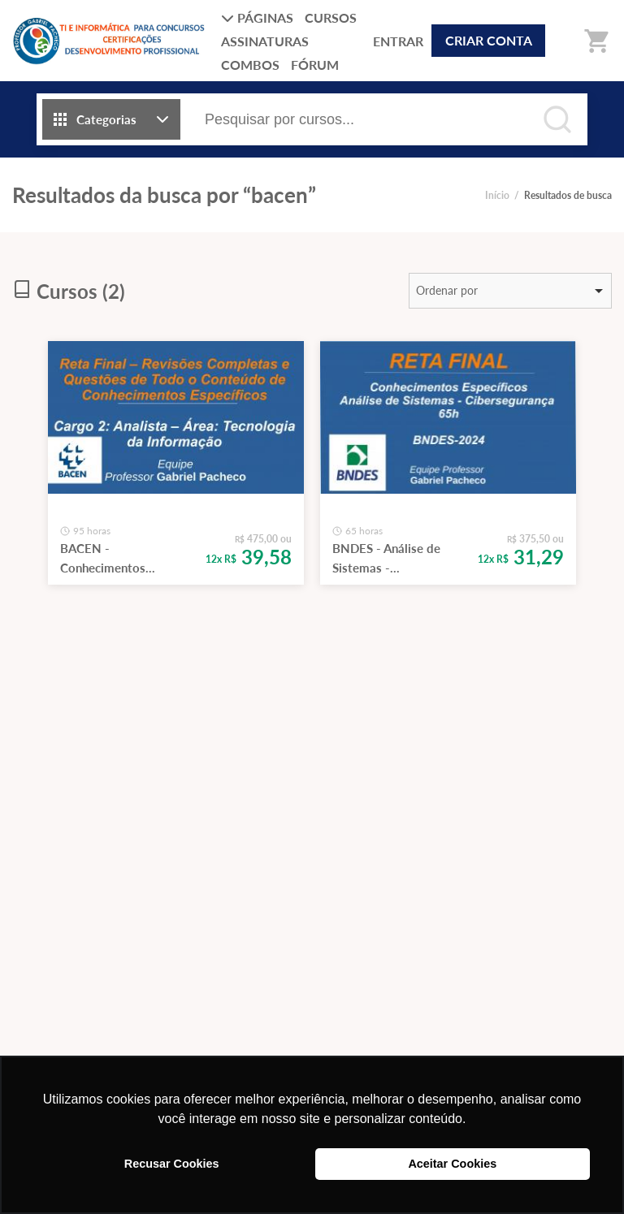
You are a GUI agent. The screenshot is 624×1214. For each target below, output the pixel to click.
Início (497, 195)
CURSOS (331, 17)
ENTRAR (398, 41)
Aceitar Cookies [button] (452, 1163)
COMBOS (250, 64)
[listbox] (510, 291)
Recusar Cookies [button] (171, 1163)
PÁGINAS (257, 17)
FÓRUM (315, 64)
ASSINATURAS (265, 41)
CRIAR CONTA (488, 40)
